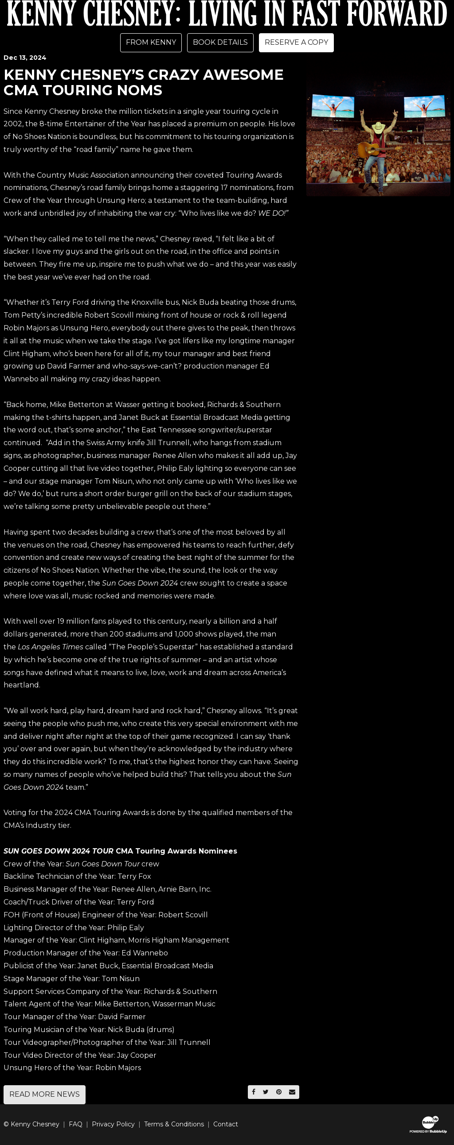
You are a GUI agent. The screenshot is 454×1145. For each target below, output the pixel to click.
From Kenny (151, 42)
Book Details (220, 42)
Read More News (44, 1094)
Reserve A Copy (296, 42)
